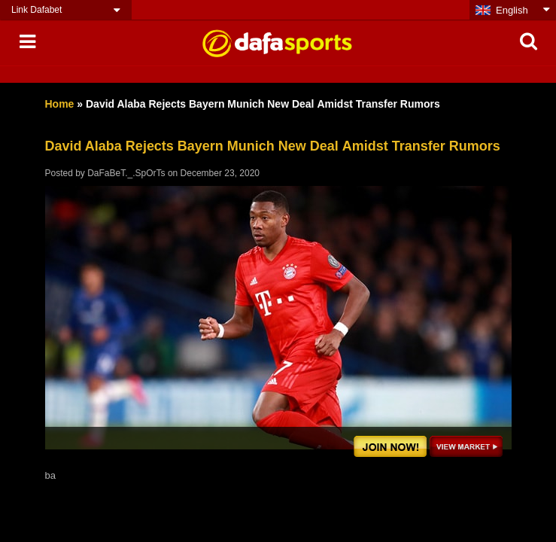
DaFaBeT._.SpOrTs (126, 173)
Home (59, 104)
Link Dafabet (36, 10)
